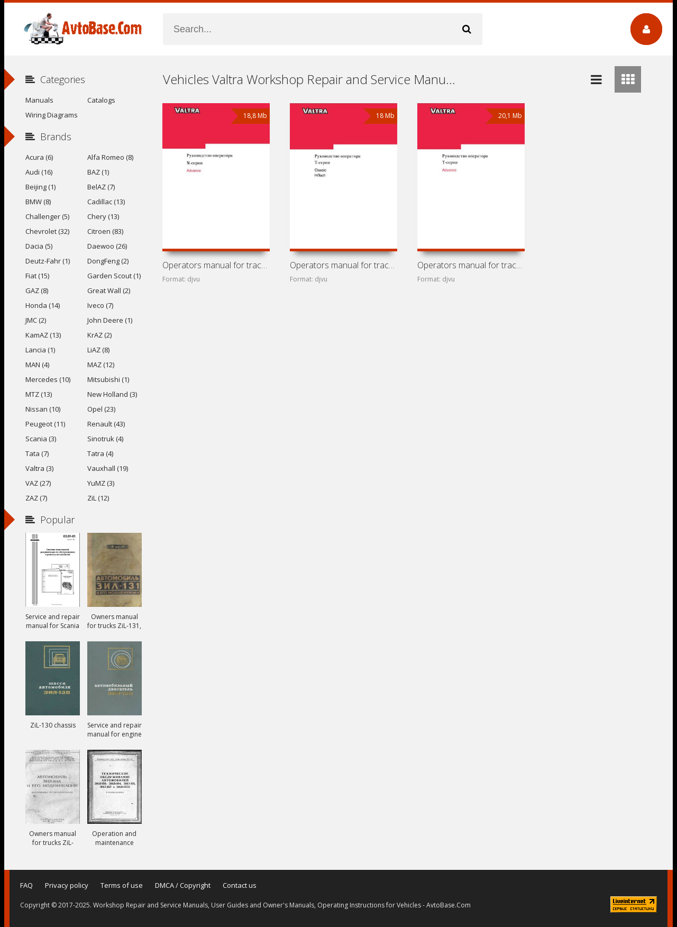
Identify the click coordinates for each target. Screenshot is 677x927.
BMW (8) (38, 201)
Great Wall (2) (108, 290)
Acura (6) (39, 157)
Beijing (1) (40, 187)
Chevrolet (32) (47, 231)
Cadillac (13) (106, 201)
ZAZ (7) (36, 498)
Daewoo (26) (107, 246)
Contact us (240, 885)
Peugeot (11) (45, 424)
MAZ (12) (100, 364)
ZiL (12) (98, 498)
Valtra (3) (39, 468)
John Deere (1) (109, 320)
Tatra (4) (100, 453)
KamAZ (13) (43, 335)
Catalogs (101, 100)
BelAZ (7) (101, 187)
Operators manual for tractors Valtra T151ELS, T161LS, (470, 265)
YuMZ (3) (100, 483)
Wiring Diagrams (51, 115)
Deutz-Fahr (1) (47, 261)
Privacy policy (66, 885)
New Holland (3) (112, 394)
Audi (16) (38, 172)
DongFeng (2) (108, 261)
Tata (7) (37, 453)
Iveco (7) (100, 305)
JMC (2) (35, 320)
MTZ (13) (38, 394)
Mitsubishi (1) (108, 379)
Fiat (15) (37, 275)
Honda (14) (42, 305)
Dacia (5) (38, 246)
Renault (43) (106, 424)
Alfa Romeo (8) (110, 157)
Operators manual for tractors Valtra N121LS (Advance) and (215, 265)
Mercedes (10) (47, 379)
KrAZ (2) (99, 335)
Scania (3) (40, 438)
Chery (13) (103, 216)
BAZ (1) (98, 172)
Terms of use (121, 885)
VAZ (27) (38, 483)
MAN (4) (37, 364)
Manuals (39, 100)
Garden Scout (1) (114, 275)
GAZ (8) (36, 290)
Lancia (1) (40, 350)
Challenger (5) (47, 216)
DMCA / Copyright (183, 885)
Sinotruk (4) (105, 438)
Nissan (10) (42, 409)
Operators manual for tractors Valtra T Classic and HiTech (343, 265)
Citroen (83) (105, 231)
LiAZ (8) (98, 350)
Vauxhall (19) (107, 468)
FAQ (26, 885)
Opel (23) (101, 409)
